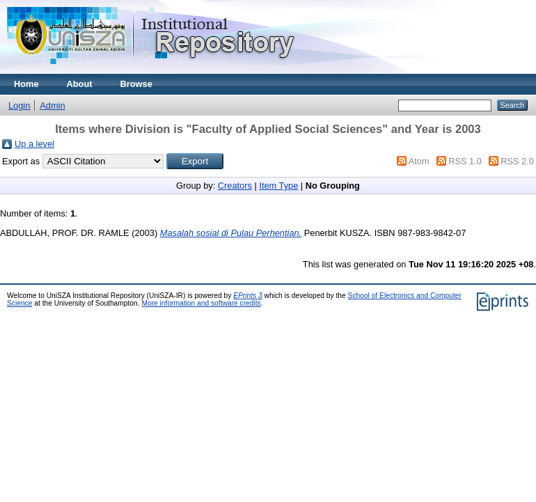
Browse (136, 84)
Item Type (278, 185)
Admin (52, 105)
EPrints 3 (247, 295)
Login (19, 105)
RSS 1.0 (465, 161)
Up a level (34, 144)
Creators (235, 185)
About (80, 84)
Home (26, 84)
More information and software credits (200, 303)
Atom (419, 161)
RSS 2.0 (517, 161)
